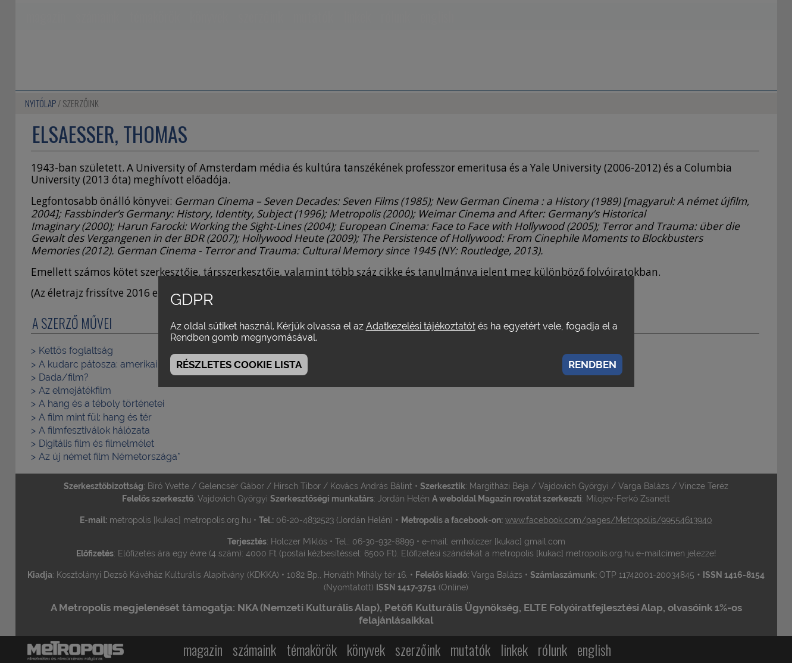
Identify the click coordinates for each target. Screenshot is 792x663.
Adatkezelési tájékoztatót (420, 326)
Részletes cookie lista (239, 365)
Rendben (592, 365)
